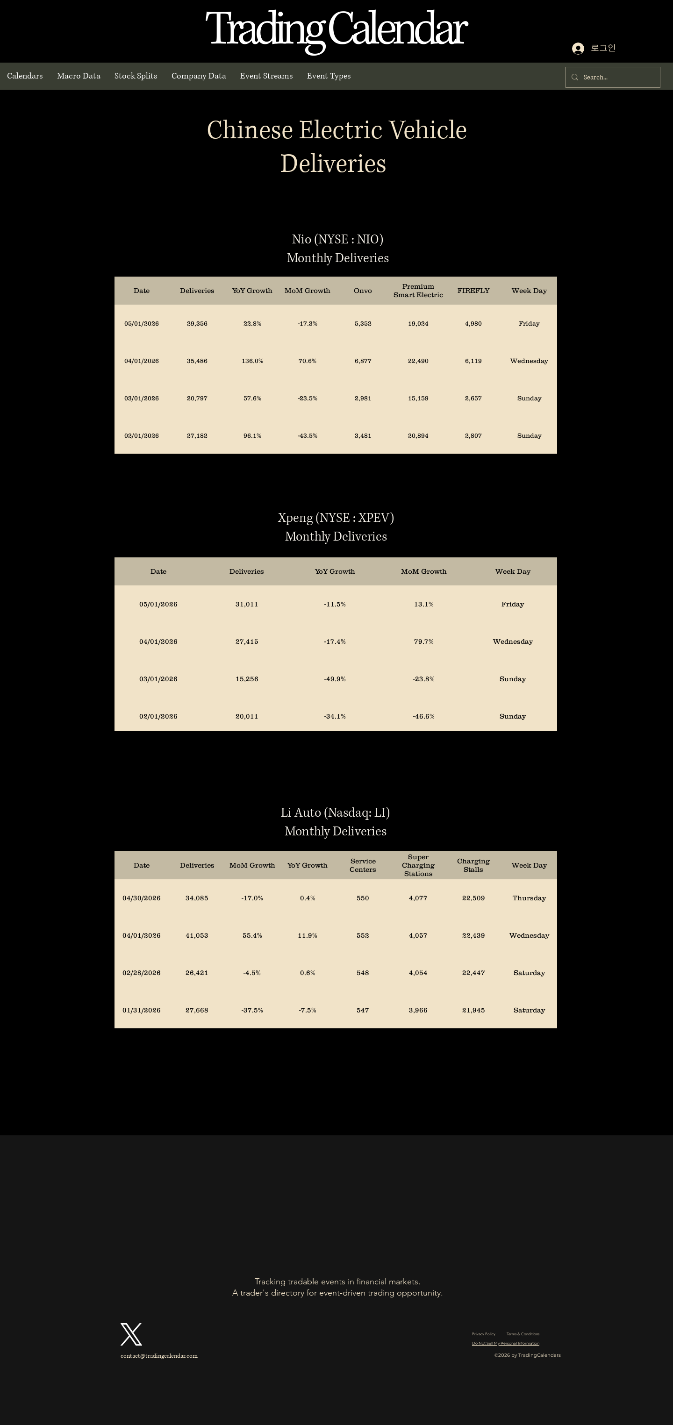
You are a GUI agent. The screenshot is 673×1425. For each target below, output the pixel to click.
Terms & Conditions (523, 1334)
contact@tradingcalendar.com (159, 1356)
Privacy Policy (483, 1334)
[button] (25, 76)
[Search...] (612, 77)
